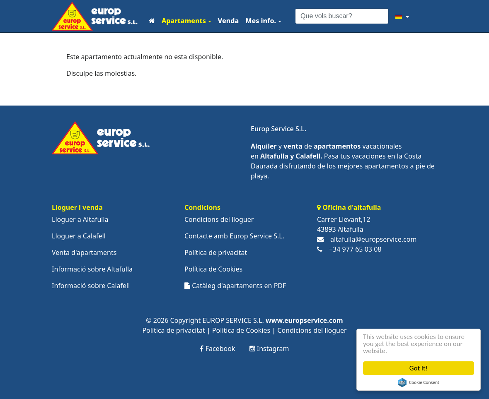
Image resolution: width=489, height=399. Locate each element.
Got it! (418, 368)
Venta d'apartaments (84, 252)
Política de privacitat (215, 252)
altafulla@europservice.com (373, 239)
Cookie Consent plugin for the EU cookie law (418, 382)
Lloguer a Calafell (79, 235)
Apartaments (184, 20)
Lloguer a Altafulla (80, 219)
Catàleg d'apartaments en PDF (235, 285)
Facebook (217, 348)
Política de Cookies (213, 269)
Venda (228, 20)
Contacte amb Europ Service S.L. (234, 235)
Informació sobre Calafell (91, 285)
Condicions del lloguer (219, 219)
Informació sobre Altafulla (92, 269)
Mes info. (260, 20)
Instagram (269, 348)
